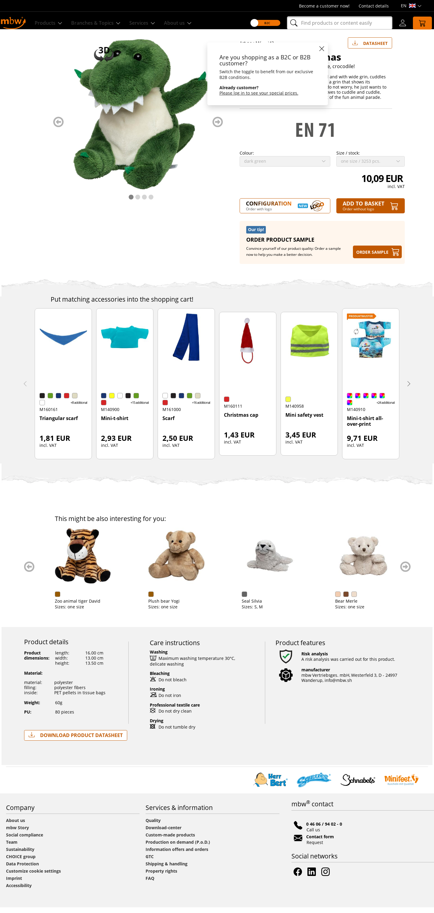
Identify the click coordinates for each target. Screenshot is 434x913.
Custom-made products (171, 840)
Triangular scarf (58, 424)
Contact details (374, 6)
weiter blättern (217, 127)
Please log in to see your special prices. (252, 93)
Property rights (161, 877)
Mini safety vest (304, 421)
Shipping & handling (166, 869)
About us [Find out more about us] (191, 23)
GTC (150, 862)
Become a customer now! (324, 6)
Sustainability (20, 855)
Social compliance (24, 840)
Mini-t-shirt (114, 424)
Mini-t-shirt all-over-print (365, 427)
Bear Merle (346, 607)
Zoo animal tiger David (77, 607)
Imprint (14, 884)
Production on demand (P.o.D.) (178, 848)
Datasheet (370, 47)
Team (11, 848)
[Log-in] (397, 22)
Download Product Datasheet (76, 740)
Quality (153, 826)
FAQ (150, 884)
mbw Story (17, 833)
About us (15, 826)
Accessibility (19, 891)
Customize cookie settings (33, 877)
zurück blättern (58, 127)
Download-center (163, 833)
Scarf (168, 424)
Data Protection (22, 869)
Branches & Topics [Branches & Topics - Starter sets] (103, 23)
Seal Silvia (252, 607)
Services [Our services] (153, 23)
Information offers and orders (177, 855)
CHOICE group (21, 862)
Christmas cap (241, 421)
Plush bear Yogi (164, 607)
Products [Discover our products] (52, 23)
